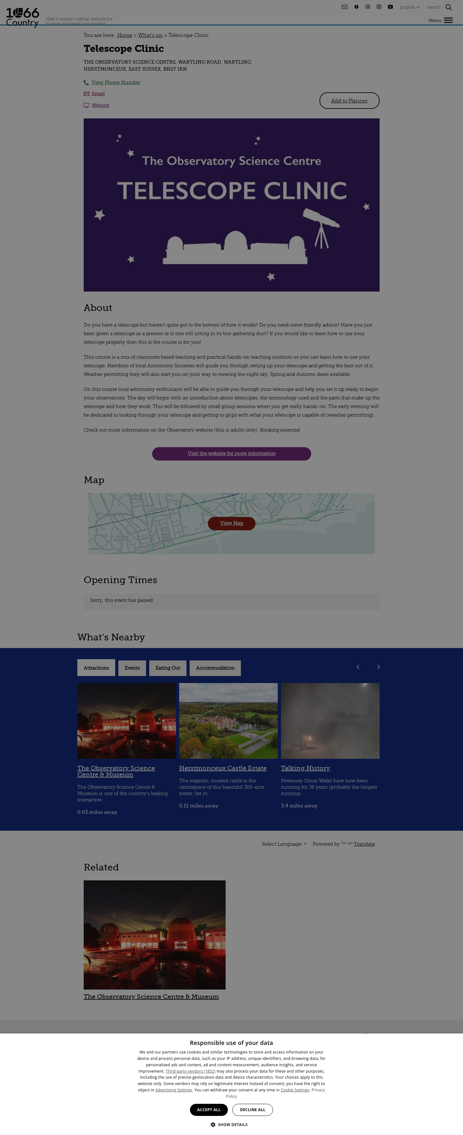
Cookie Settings (295, 1090)
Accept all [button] (209, 1109)
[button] (231, 1124)
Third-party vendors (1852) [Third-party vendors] (190, 1071)
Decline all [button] (252, 1109)
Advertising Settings (173, 1090)
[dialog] (231, 1084)
